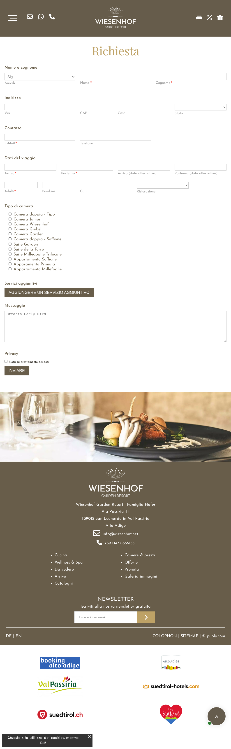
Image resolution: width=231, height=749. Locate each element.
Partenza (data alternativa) (196, 173)
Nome (86, 83)
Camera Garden (29, 234)
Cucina (61, 561)
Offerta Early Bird (115, 330)
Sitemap (189, 642)
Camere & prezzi (140, 561)
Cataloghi (64, 590)
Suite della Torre (29, 249)
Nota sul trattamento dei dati (29, 368)
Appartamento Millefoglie (38, 269)
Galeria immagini (141, 583)
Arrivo (10, 174)
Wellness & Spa (69, 569)
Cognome (164, 83)
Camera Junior (27, 219)
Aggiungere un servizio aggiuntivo (49, 292)
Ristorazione (146, 191)
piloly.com (216, 642)
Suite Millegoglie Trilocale (38, 254)
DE (9, 642)
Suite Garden (26, 244)
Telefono (86, 143)
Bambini (48, 191)
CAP (83, 113)
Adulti (10, 192)
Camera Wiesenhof (31, 224)
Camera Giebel (28, 229)
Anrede (10, 83)
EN (19, 642)
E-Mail (11, 144)
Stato (179, 113)
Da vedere (64, 576)
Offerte (131, 569)
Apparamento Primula (34, 264)
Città (121, 113)
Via (7, 113)
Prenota (132, 576)
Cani (83, 191)
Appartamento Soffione (35, 259)
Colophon (164, 642)
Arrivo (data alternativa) (137, 173)
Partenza (69, 174)
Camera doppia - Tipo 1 (36, 214)
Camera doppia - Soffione (37, 239)
